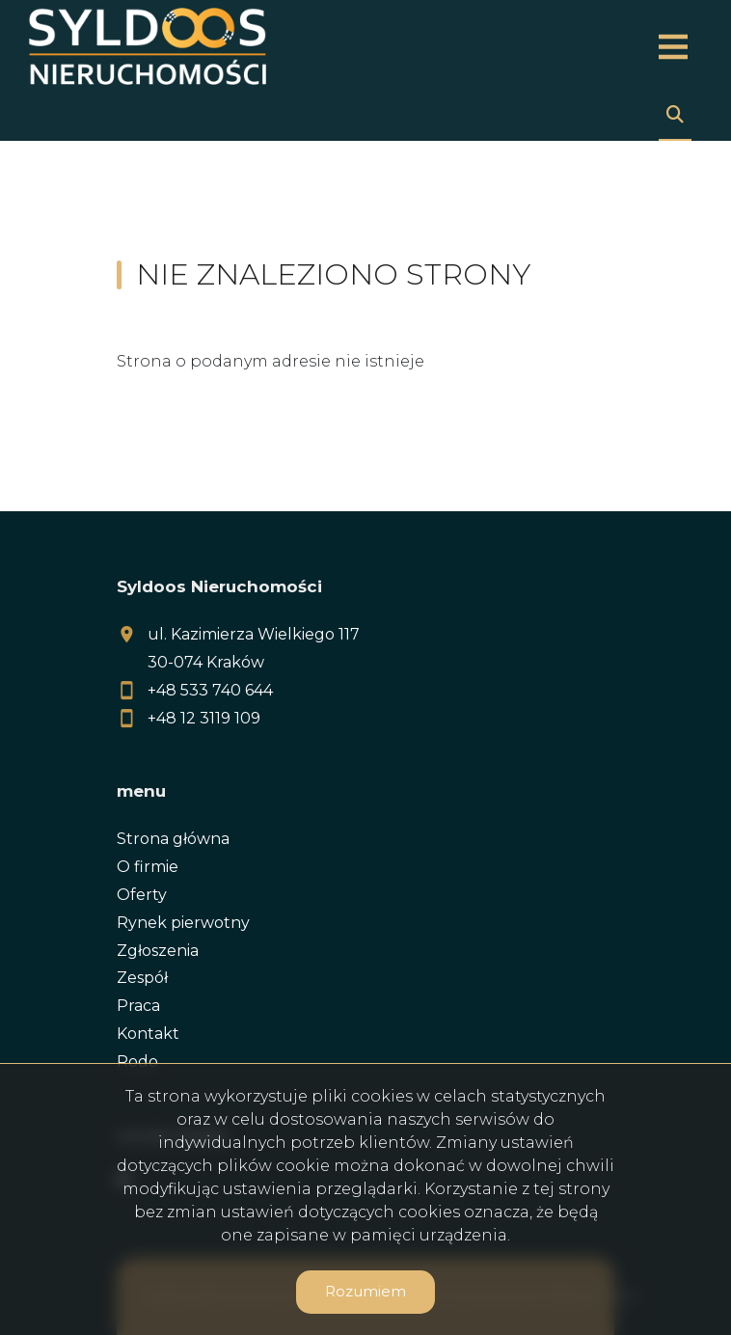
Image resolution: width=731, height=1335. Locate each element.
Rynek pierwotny (183, 922)
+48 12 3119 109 (204, 718)
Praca (138, 1005)
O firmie (147, 867)
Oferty (142, 894)
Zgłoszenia (158, 950)
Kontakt (148, 1033)
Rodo (137, 1061)
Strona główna (173, 839)
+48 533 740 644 (210, 690)
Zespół (142, 977)
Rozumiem (365, 1291)
